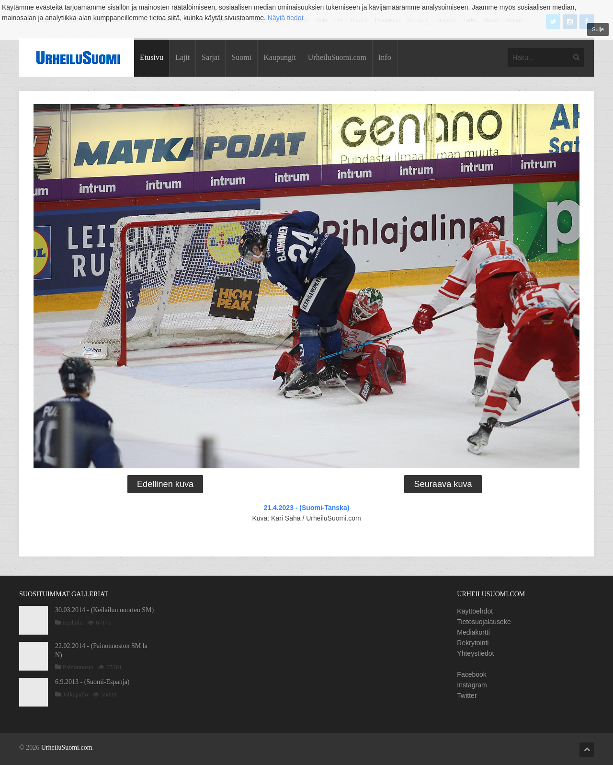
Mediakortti (473, 632)
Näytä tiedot (286, 18)
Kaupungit (279, 57)
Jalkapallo (75, 694)
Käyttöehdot (475, 611)
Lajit (182, 57)
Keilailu (73, 622)
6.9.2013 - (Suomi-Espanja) (92, 681)
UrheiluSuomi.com (337, 57)
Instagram (472, 685)
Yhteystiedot (475, 653)
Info (384, 57)
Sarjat (210, 57)
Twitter (467, 695)
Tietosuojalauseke (484, 622)
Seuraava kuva (443, 484)
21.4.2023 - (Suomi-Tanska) (307, 507)
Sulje (598, 29)
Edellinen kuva (165, 484)
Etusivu (151, 57)
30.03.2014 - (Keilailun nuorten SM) (104, 610)
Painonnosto (78, 667)
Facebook (471, 674)
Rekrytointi (472, 643)
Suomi (241, 57)
